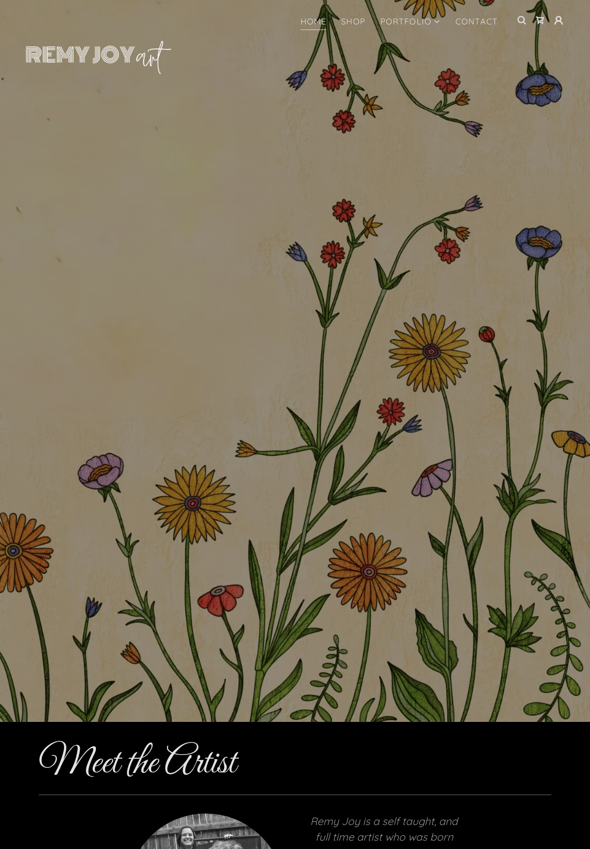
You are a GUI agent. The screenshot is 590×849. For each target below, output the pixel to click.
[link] (98, 18)
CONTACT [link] (476, 21)
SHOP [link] (353, 21)
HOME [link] (314, 21)
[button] (410, 21)
